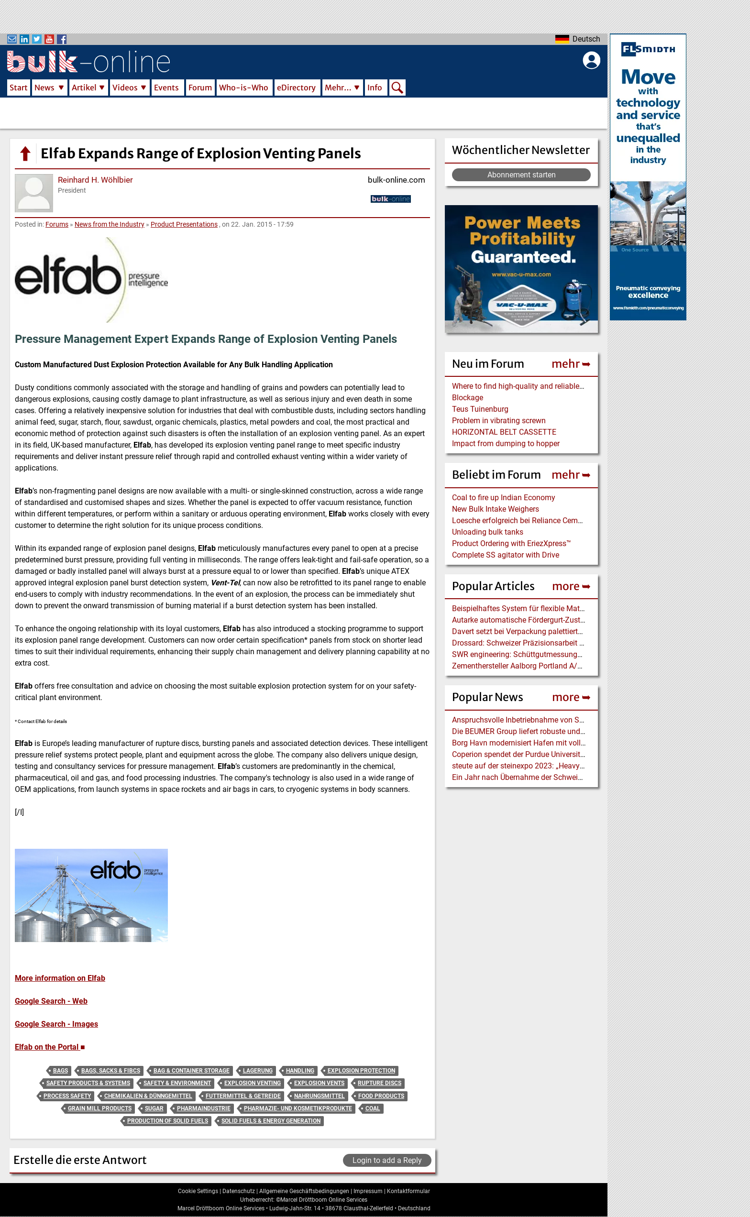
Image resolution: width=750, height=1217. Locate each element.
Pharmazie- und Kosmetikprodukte (298, 1108)
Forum (200, 87)
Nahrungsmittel (319, 1096)
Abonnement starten (521, 174)
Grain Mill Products (100, 1108)
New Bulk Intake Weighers (495, 509)
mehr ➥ (571, 364)
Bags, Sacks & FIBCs (110, 1070)
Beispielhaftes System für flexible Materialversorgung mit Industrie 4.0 (570, 608)
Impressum (368, 1191)
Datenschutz (238, 1191)
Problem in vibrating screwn (499, 420)
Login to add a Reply (387, 1160)
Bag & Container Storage (192, 1070)
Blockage (467, 397)
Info (374, 87)
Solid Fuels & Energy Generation (270, 1121)
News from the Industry (109, 224)
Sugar (154, 1108)
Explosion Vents (319, 1083)
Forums (56, 224)
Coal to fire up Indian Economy (503, 497)
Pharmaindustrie (204, 1108)
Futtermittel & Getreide (243, 1096)
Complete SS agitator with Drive (505, 554)
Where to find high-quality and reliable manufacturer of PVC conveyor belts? (579, 386)
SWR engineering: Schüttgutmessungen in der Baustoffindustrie (559, 654)
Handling (300, 1070)
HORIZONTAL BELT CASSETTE (504, 432)
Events (166, 87)
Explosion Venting (252, 1083)
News (44, 87)
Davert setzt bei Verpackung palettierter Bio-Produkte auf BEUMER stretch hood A (588, 631)
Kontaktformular (408, 1191)
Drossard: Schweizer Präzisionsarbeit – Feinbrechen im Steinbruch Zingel (575, 642)
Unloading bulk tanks (487, 532)
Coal (372, 1108)
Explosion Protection (361, 1070)
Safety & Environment (177, 1083)
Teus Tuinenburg (480, 409)
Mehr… (338, 87)
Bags (60, 1070)
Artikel (84, 87)
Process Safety (67, 1096)
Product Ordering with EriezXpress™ (511, 543)
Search (397, 88)
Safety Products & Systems (88, 1083)
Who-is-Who (243, 87)
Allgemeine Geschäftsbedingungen (304, 1191)
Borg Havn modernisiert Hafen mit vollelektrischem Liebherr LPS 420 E (570, 742)
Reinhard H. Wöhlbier (95, 180)
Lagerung (258, 1070)
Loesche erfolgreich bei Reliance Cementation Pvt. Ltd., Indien (555, 520)
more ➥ (571, 586)
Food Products (381, 1096)
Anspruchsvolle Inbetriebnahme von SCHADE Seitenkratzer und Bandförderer (581, 719)
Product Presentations (184, 224)
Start (19, 87)
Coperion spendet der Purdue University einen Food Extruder (552, 754)
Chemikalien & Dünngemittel (148, 1096)
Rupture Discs (379, 1083)
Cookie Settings (198, 1191)
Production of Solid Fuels (167, 1121)
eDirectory (296, 87)
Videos (125, 87)
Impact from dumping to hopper (506, 443)
